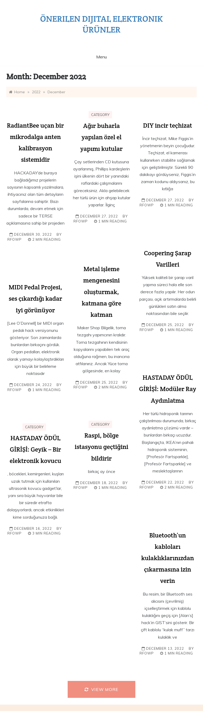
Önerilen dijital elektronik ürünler (101, 24)
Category (100, 115)
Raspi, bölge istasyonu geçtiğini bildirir (101, 446)
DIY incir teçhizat (167, 125)
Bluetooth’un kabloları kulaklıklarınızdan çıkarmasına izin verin (167, 558)
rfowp (14, 239)
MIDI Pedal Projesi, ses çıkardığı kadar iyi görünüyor (35, 298)
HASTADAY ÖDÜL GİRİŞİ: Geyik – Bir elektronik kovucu (35, 449)
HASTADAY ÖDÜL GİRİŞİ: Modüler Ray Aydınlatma (167, 388)
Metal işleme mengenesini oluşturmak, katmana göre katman (101, 292)
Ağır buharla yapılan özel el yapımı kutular (101, 137)
